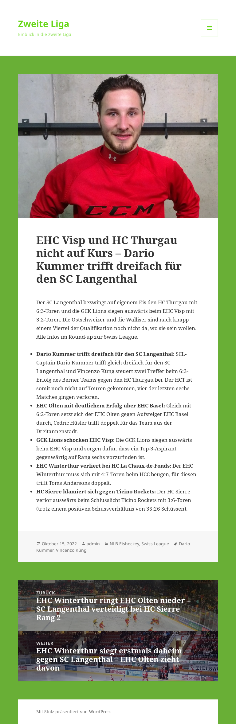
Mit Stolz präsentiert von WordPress (73, 711)
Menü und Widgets (209, 36)
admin (93, 544)
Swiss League (155, 544)
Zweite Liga (43, 23)
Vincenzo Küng (71, 550)
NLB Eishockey (124, 544)
